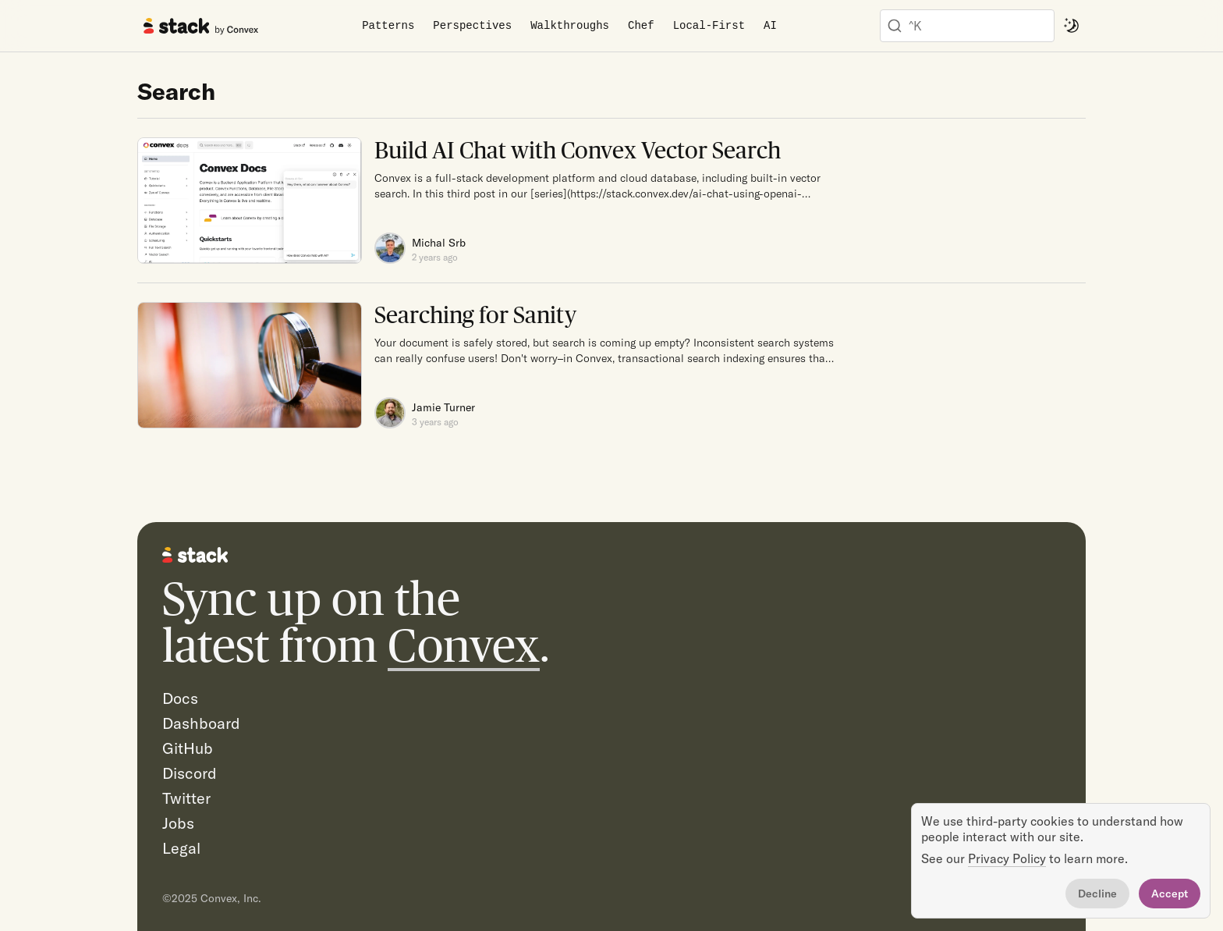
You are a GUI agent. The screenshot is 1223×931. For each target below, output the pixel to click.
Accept (1169, 894)
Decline (1097, 894)
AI (770, 26)
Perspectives (472, 26)
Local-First (709, 26)
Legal (181, 848)
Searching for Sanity (475, 315)
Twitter (186, 798)
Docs (180, 698)
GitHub (187, 748)
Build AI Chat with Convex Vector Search (577, 150)
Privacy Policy (1007, 858)
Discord (189, 773)
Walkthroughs (569, 26)
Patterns (388, 26)
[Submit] (895, 26)
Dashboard (201, 723)
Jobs (178, 823)
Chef (641, 26)
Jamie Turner (443, 407)
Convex (464, 645)
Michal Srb (439, 243)
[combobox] (967, 25)
